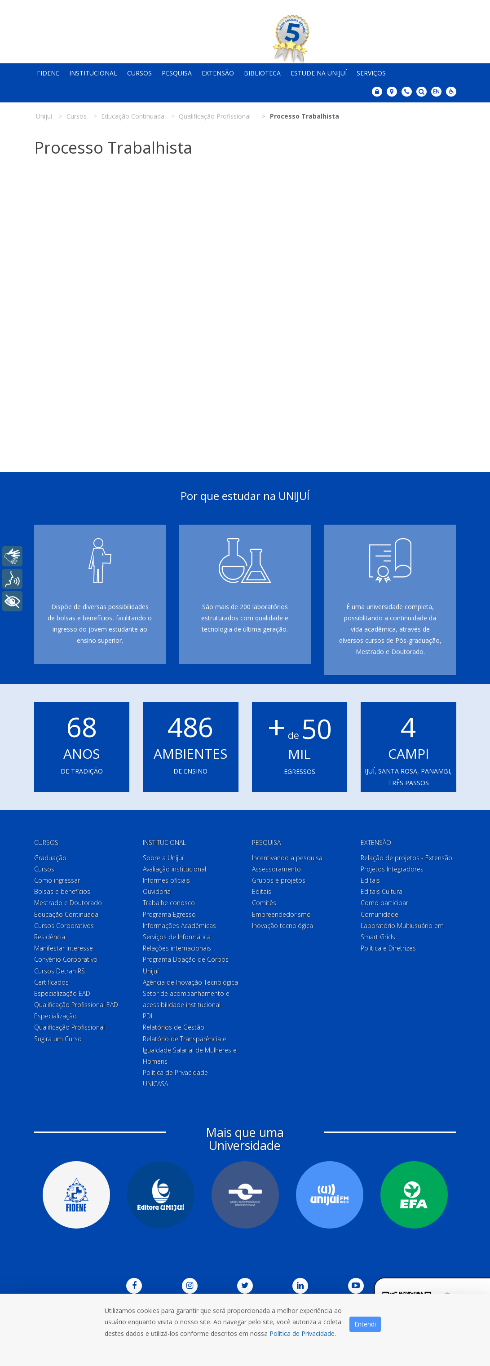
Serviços (371, 73)
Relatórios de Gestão (173, 1027)
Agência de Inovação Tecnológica (190, 982)
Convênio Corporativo (65, 959)
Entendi (365, 1324)
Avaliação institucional (174, 869)
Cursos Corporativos (64, 925)
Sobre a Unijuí (163, 857)
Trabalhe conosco (169, 902)
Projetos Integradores (392, 869)
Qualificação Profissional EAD (76, 1004)
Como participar (384, 902)
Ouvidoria (157, 891)
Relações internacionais (177, 948)
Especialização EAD (62, 993)
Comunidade (379, 914)
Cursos (139, 73)
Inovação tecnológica (282, 925)
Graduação (50, 857)
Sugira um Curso (58, 1038)
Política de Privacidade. (302, 1333)
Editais (261, 891)
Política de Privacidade (175, 1072)
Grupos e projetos (278, 880)
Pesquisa (177, 73)
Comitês (264, 902)
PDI (147, 1016)
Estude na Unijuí (319, 73)
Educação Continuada (66, 914)
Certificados (51, 982)
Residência (49, 937)
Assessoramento (276, 869)
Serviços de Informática (177, 937)
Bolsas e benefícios (62, 891)
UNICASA (155, 1083)
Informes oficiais (166, 880)
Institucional (93, 73)
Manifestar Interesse (63, 948)
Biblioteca (262, 73)
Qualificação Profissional (69, 1027)
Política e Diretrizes (388, 948)
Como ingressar (57, 880)
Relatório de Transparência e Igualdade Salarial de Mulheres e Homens (190, 1049)
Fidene (48, 73)
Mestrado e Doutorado (68, 902)
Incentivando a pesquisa (287, 857)
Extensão (218, 73)
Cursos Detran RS (59, 971)
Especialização (55, 1016)
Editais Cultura (381, 891)
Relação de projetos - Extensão (406, 857)
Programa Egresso (169, 914)
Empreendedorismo (281, 914)
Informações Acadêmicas (179, 925)
